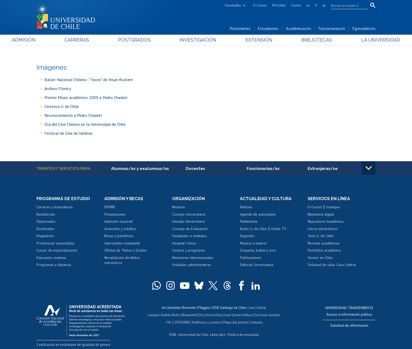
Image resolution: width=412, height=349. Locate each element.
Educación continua (51, 257)
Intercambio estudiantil (122, 243)
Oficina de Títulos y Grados (125, 250)
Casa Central (256, 307)
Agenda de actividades (258, 214)
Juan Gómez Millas (238, 315)
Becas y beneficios (118, 235)
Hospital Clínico (184, 243)
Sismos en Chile (320, 257)
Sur (256, 315)
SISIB (172, 334)
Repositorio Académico (326, 221)
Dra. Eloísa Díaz (210, 315)
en (308, 5)
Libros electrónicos (323, 228)
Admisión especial (118, 221)
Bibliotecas (300, 40)
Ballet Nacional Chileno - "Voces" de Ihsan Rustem (88, 79)
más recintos (270, 315)
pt (324, 5)
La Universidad (355, 40)
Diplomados (46, 221)
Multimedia (248, 221)
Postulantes (240, 28)
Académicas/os (298, 28)
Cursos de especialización (57, 250)
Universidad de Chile (193, 334)
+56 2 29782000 (177, 322)
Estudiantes (268, 28)
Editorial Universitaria (256, 264)
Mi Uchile (279, 5)
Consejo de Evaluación (190, 228)
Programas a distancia (54, 264)
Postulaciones (115, 214)
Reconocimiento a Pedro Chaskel (73, 115)
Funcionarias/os (332, 28)
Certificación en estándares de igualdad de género (73, 344)
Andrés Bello (170, 315)
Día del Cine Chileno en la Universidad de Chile (85, 124)
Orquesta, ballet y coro (258, 250)
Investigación (197, 40)
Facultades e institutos (189, 235)
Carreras (93, 40)
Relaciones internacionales (193, 257)
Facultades (233, 5)
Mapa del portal (235, 322)
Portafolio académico (324, 250)
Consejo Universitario (188, 214)
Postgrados (142, 40)
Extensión (250, 40)
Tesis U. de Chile (321, 235)
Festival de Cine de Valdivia (68, 133)
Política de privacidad (243, 334)
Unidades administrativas (191, 264)
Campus (153, 315)
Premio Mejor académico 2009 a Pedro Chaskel (85, 97)
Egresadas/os (364, 28)
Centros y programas (188, 250)
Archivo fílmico (57, 88)
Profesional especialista (55, 243)
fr (316, 5)
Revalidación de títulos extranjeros (122, 260)
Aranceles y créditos (120, 228)
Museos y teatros (253, 243)
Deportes (247, 235)
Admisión (48, 40)
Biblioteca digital (321, 214)
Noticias (246, 207)
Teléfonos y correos (206, 322)
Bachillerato (46, 214)
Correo (296, 5)
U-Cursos (260, 5)
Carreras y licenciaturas (55, 207)
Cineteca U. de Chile (61, 106)
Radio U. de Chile (253, 228)
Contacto (256, 322)
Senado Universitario (188, 221)
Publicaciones (250, 257)
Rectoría (178, 207)
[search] (346, 5)
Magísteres (45, 235)
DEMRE (109, 207)
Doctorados (46, 228)
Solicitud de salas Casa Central (332, 264)
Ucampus (333, 207)
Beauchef (189, 315)
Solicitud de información (349, 325)
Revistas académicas (323, 243)
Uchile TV (278, 228)
